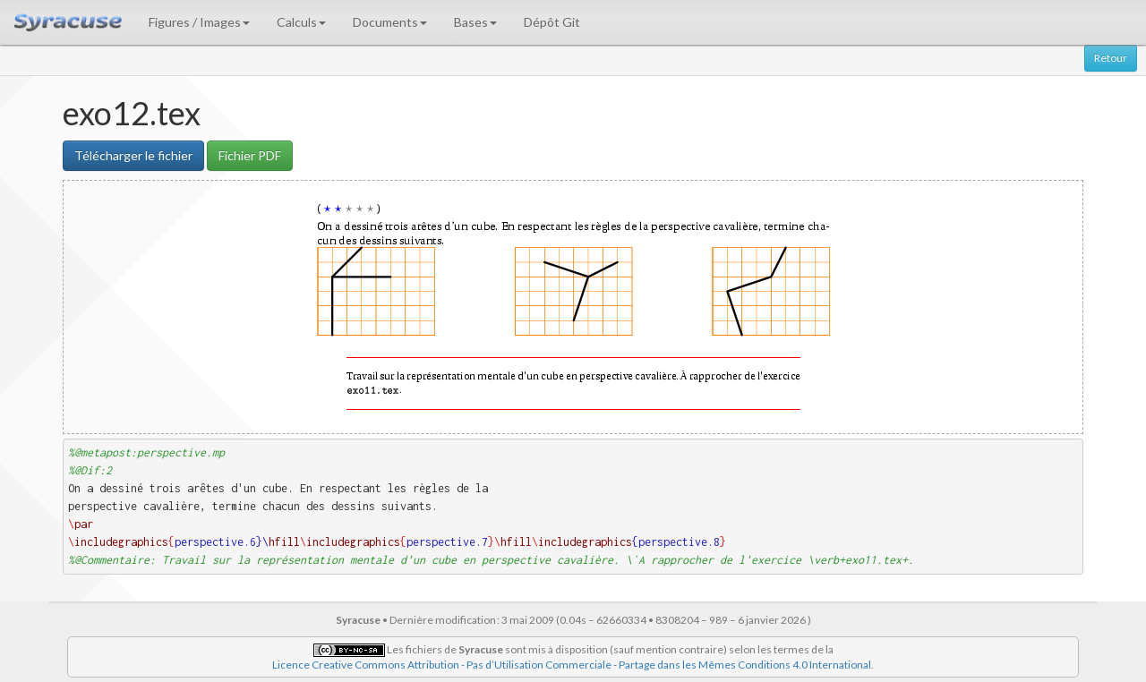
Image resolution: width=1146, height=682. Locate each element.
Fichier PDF (249, 155)
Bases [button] (475, 22)
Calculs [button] (301, 22)
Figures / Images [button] (199, 22)
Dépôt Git (552, 22)
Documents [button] (390, 22)
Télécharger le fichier (133, 155)
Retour (1110, 57)
